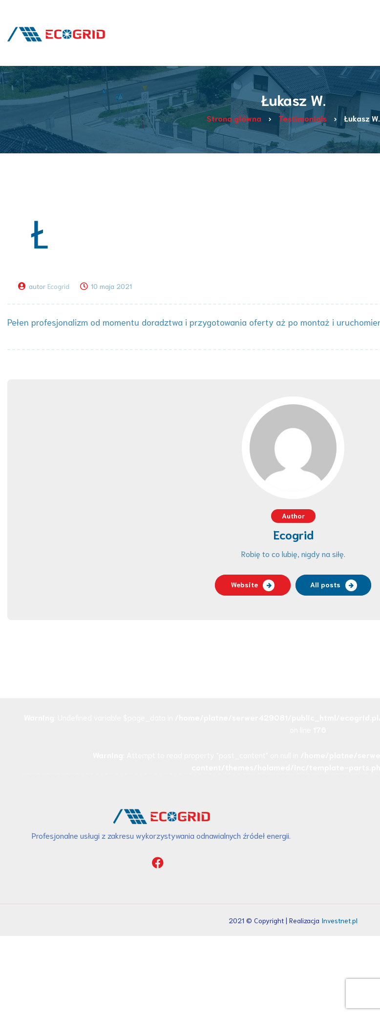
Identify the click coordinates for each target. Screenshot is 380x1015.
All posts (325, 584)
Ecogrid (58, 286)
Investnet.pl (339, 920)
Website (244, 584)
